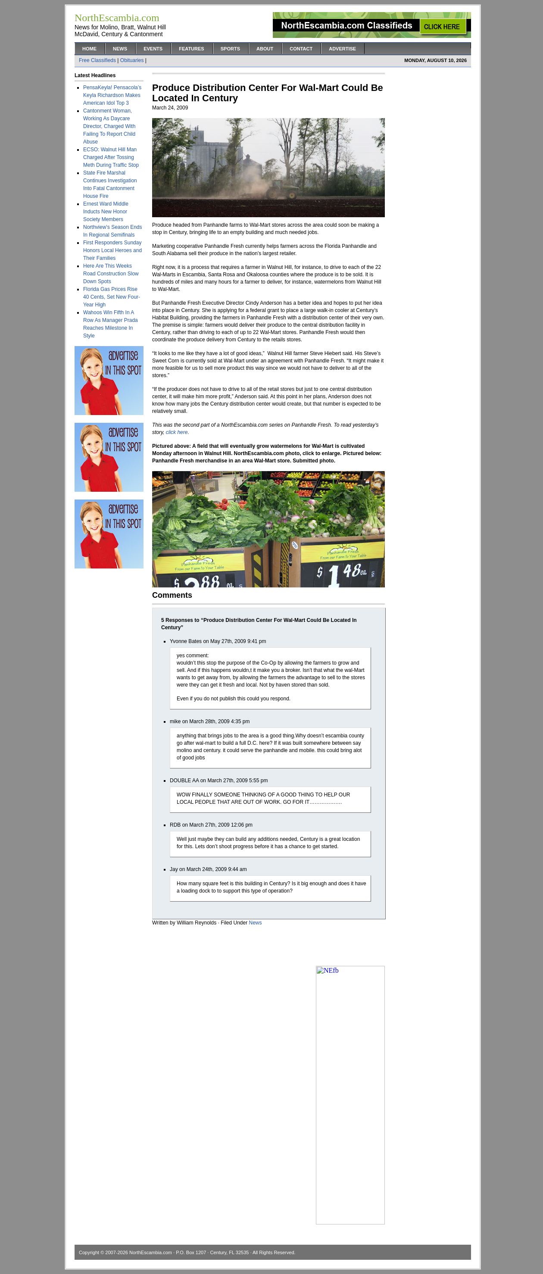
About (264, 48)
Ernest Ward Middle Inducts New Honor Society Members (105, 211)
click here (177, 432)
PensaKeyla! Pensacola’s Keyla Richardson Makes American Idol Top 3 (112, 95)
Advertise (342, 48)
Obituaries (132, 60)
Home (89, 48)
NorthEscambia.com (150, 1252)
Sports (230, 48)
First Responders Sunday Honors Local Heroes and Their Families (112, 250)
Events (153, 48)
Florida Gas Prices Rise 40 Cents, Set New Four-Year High (111, 297)
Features (191, 48)
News (120, 48)
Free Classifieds (97, 60)
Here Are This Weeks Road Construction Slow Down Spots (111, 273)
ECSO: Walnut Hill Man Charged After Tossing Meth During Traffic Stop (111, 157)
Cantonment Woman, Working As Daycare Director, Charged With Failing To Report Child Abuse (109, 126)
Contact (301, 48)
